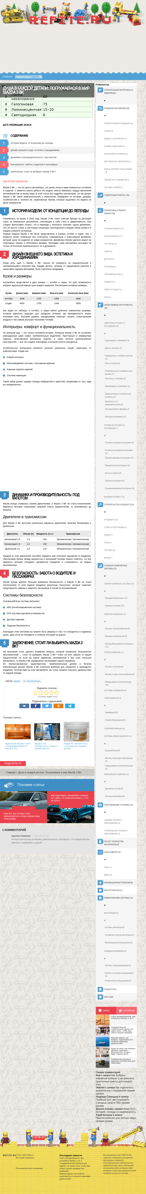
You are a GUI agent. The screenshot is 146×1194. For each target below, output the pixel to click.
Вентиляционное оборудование (118, 942)
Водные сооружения (115, 138)
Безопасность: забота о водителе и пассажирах (34, 164)
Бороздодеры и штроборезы (117, 386)
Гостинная (110, 243)
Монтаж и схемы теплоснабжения (119, 674)
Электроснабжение (115, 614)
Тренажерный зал (113, 274)
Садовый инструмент (114, 480)
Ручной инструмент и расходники (114, 427)
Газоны (108, 131)
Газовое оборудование (115, 719)
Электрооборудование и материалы (119, 645)
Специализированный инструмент (119, 488)
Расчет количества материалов (114, 843)
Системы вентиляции (114, 927)
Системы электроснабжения (117, 628)
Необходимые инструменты (118, 306)
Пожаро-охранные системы (119, 583)
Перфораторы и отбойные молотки (119, 357)
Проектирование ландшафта (118, 123)
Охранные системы (114, 605)
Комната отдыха (113, 289)
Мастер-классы (113, 890)
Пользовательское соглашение (29, 1168)
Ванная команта (113, 236)
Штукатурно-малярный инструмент (119, 452)
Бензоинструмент (114, 496)
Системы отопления (114, 666)
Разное (110, 989)
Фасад (108, 557)
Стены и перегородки (115, 527)
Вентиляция (111, 913)
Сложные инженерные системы (115, 567)
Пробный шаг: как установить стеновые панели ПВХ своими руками (113, 1102)
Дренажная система (114, 788)
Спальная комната (114, 228)
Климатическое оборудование (118, 980)
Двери (108, 874)
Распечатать (32, 681)
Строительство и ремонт (119, 504)
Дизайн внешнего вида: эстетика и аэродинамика (35, 150)
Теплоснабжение (114, 652)
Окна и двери (112, 852)
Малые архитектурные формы (118, 171)
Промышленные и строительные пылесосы (118, 395)
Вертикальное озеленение (117, 161)
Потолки (109, 550)
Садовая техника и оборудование (113, 822)
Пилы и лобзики (112, 363)
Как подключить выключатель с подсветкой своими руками (115, 1090)
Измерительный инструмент (117, 465)
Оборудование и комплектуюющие (119, 767)
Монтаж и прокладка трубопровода (119, 760)
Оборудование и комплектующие (118, 683)
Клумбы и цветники (114, 146)
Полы (108, 542)
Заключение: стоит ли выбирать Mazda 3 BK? (33, 171)
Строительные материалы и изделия (118, 92)
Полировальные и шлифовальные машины (118, 372)
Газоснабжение (112, 698)
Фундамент (111, 519)
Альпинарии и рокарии (116, 153)
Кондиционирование (115, 951)
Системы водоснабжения (118, 736)
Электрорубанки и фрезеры (117, 408)
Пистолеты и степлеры (115, 378)
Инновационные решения (118, 882)
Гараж (108, 251)
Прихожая (110, 266)
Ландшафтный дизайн (116, 108)
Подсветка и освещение (116, 179)
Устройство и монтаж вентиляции (119, 934)
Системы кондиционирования (118, 965)
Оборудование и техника (118, 804)
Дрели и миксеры (113, 348)
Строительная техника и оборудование (115, 832)
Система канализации (115, 796)
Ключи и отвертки (113, 473)
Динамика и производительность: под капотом (33, 157)
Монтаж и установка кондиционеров (119, 975)
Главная (7, 76)
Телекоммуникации (114, 728)
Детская (109, 259)
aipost (17, 681)
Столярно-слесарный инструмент (119, 442)
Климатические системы (118, 897)
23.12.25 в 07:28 (41, 836)
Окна (108, 867)
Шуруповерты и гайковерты (117, 340)
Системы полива (113, 187)
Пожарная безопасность (116, 598)
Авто (108, 996)
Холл (107, 297)
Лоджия (109, 282)
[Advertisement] (73, 49)
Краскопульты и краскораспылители (114, 403)
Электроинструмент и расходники (114, 325)
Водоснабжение (112, 750)
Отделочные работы (116, 195)
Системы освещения (115, 690)
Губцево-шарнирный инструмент (119, 457)
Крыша (108, 535)
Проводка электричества (116, 636)
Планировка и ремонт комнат (115, 212)
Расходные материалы (115, 416)
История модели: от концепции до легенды (32, 143)
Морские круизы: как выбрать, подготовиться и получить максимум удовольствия (74, 1176)
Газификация (111, 712)
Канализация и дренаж (116, 774)
